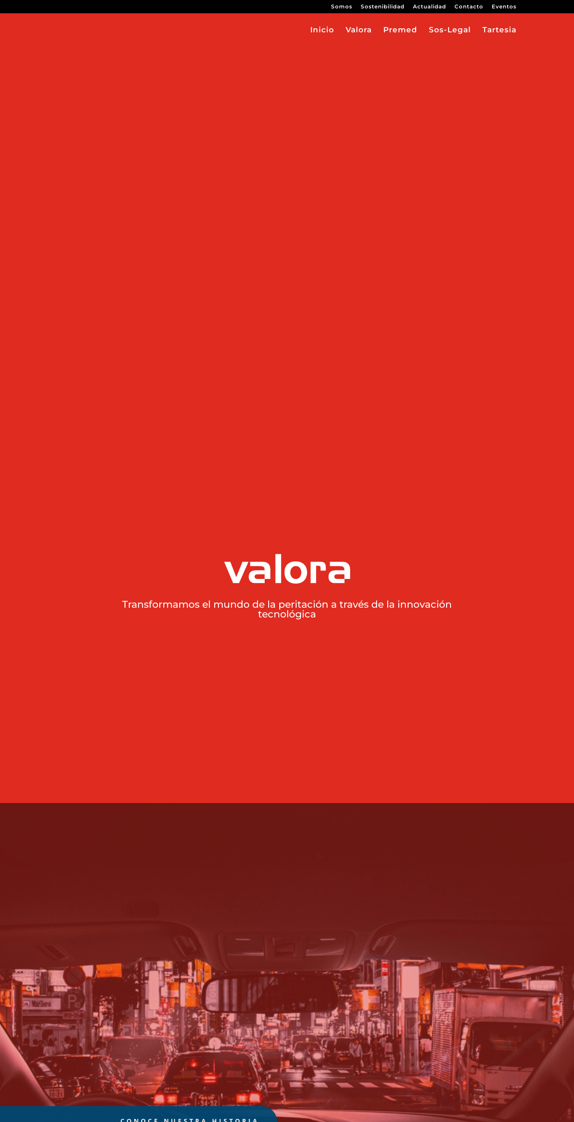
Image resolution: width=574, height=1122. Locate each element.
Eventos (504, 7)
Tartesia (499, 30)
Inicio (322, 30)
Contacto (469, 7)
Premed (400, 30)
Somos (341, 7)
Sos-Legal (450, 30)
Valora (359, 30)
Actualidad (429, 7)
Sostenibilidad (382, 7)
